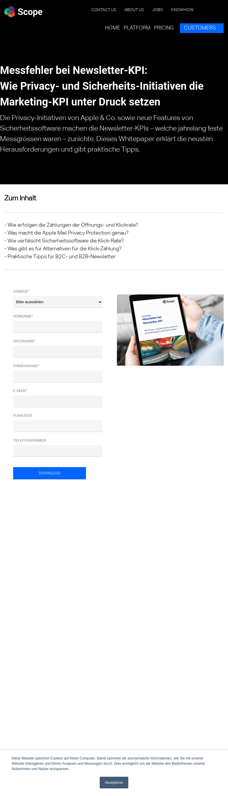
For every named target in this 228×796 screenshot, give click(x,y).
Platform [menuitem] (137, 28)
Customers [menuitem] (200, 28)
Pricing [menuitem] (164, 28)
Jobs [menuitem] (157, 10)
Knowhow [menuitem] (182, 10)
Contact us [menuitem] (103, 10)
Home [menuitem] (112, 28)
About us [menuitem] (134, 10)
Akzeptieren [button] (114, 783)
